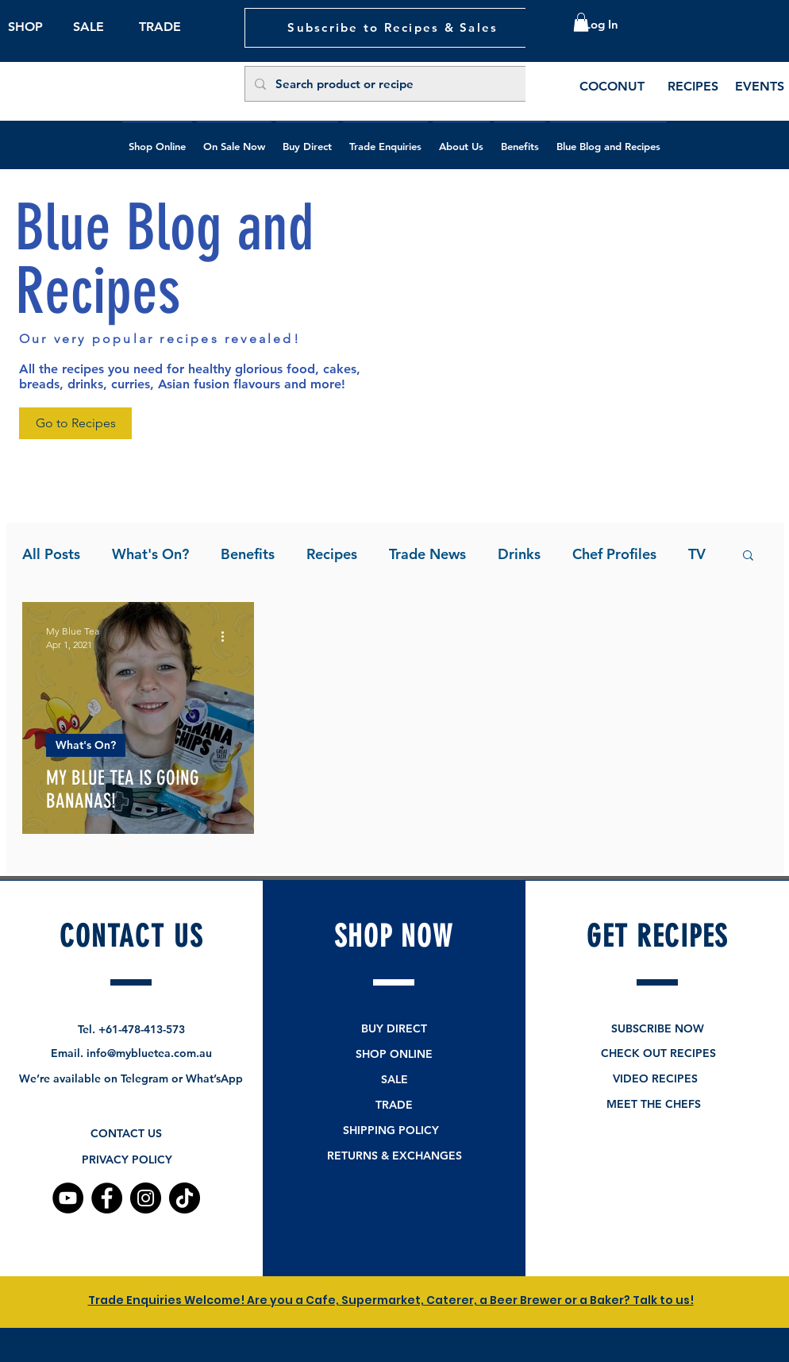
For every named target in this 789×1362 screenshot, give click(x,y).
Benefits (248, 554)
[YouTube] (67, 1198)
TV (697, 554)
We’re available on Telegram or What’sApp (131, 1078)
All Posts (51, 554)
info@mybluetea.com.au (149, 1053)
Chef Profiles (614, 554)
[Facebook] (106, 1198)
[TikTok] (184, 1198)
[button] (581, 22)
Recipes (331, 554)
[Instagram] (145, 1198)
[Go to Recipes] (75, 423)
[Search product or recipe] (393, 84)
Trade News (427, 554)
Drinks (519, 554)
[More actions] (227, 636)
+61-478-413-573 (141, 1029)
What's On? (150, 554)
